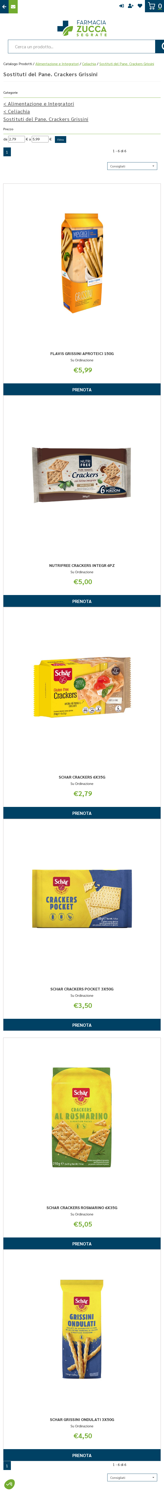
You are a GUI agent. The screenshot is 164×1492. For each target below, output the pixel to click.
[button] (132, 166)
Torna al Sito (4, 6)
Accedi (121, 6)
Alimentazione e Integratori (57, 63)
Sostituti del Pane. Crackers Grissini (45, 119)
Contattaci (13, 6)
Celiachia (89, 63)
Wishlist (140, 6)
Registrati (131, 6)
